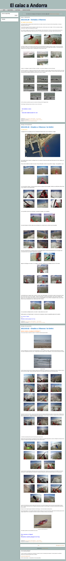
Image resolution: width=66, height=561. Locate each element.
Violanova (40, 119)
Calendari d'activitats (26, 9)
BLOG (4, 9)
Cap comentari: (38, 118)
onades (37, 119)
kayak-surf (34, 119)
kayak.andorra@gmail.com (25, 556)
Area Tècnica (17, 9)
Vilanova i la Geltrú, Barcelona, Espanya (30, 120)
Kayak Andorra (10, 9)
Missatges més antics (60, 545)
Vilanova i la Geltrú (42, 322)
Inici (38, 545)
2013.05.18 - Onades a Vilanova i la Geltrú (37, 127)
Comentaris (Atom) (45, 548)
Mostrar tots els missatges (54, 13)
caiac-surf (30, 119)
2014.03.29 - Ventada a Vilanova (33, 20)
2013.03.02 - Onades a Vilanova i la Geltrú (37, 328)
